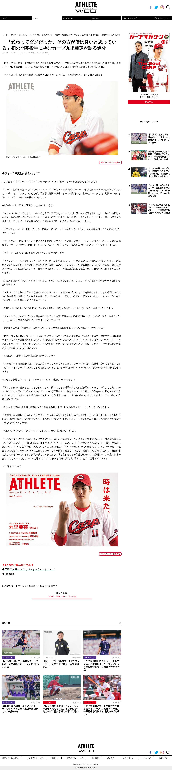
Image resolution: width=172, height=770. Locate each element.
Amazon (9, 573)
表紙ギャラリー (161, 18)
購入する (149, 102)
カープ (64, 597)
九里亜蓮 (73, 597)
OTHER (95, 18)
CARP (35, 18)
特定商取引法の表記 (10, 758)
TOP (5, 18)
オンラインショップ (35, 758)
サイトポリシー (128, 758)
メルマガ (147, 758)
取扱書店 (110, 758)
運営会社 (55, 758)
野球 (58, 597)
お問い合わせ (164, 758)
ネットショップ (130, 18)
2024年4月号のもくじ (38, 586)
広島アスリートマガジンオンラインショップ (30, 569)
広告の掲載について (75, 758)
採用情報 (95, 758)
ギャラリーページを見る (110, 162)
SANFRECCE (68, 18)
